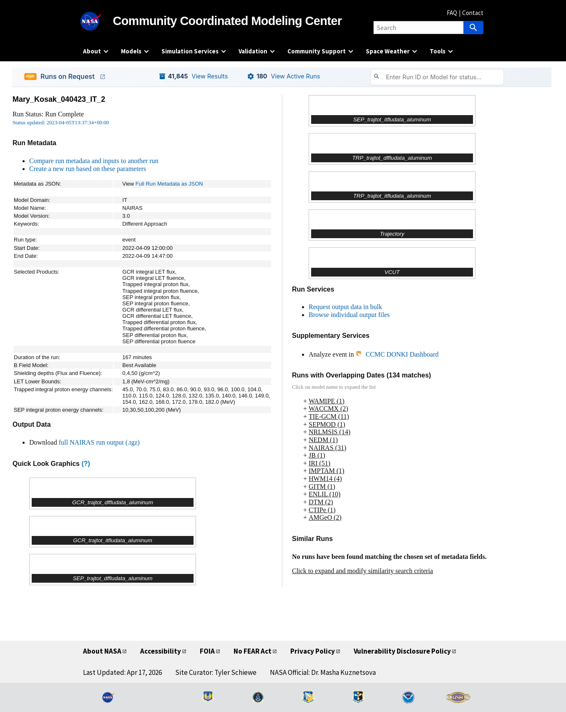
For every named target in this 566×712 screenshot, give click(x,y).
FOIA (207, 651)
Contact (472, 12)
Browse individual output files (349, 314)
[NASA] (98, 21)
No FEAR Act (253, 651)
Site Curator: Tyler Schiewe (216, 672)
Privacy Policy (312, 651)
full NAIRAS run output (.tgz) (99, 442)
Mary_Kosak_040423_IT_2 (59, 99)
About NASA (102, 651)
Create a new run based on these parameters (87, 168)
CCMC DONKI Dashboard (396, 354)
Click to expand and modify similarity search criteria (362, 570)
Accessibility (160, 651)
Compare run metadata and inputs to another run (93, 160)
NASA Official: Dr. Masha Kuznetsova (323, 672)
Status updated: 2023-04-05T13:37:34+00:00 (61, 123)
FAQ (452, 12)
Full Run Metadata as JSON (169, 184)
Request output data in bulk (345, 306)
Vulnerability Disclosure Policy (402, 651)
